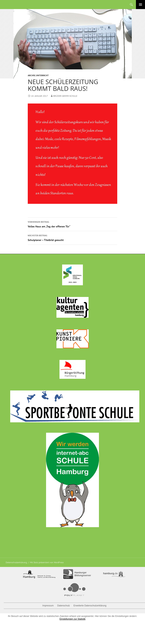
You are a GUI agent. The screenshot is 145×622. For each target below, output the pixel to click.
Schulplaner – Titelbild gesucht (72, 237)
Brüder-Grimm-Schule (65, 95)
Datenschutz (63, 605)
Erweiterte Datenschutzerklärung (89, 605)
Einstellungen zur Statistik (72, 619)
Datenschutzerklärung (16, 562)
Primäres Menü (140, 4)
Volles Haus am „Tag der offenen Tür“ (72, 224)
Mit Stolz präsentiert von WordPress (47, 562)
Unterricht (42, 75)
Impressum (48, 605)
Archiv (31, 75)
